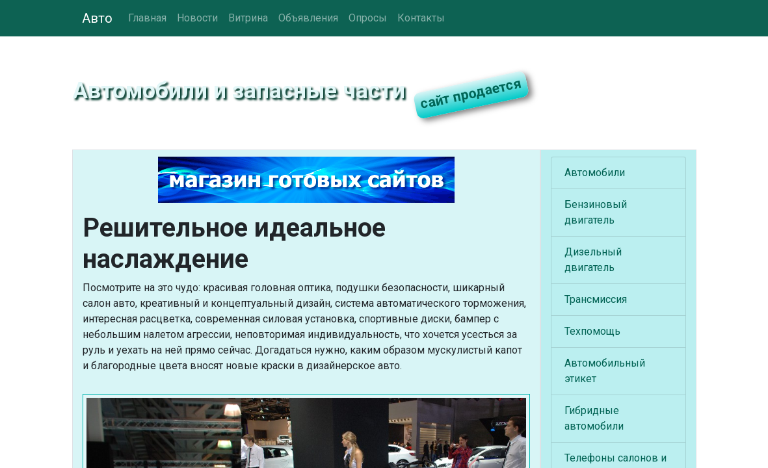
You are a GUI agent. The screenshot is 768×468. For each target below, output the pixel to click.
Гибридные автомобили (594, 418)
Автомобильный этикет (604, 371)
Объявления (308, 18)
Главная (147, 18)
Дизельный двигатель (593, 260)
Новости (197, 18)
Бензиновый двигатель (595, 212)
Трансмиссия (595, 299)
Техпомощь (592, 331)
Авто (97, 18)
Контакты (421, 18)
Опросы (368, 18)
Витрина (248, 18)
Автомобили (594, 172)
